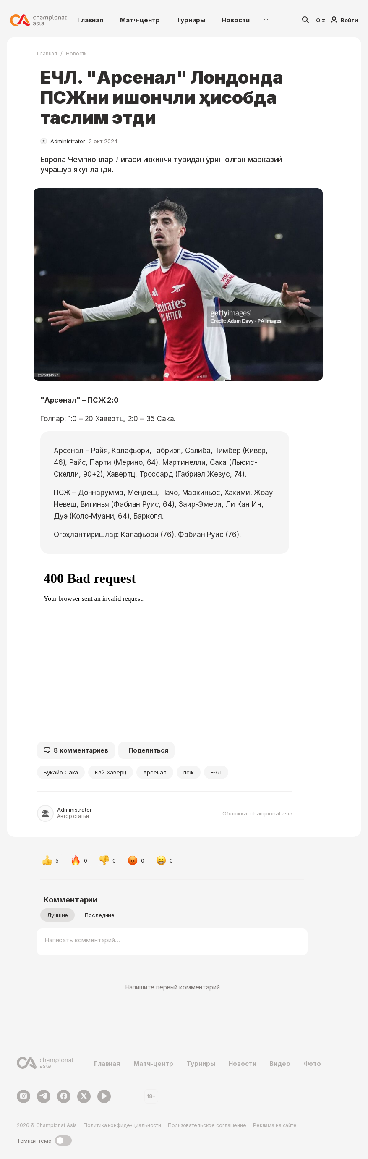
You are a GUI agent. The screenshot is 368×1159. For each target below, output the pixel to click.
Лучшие (57, 915)
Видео (279, 1063)
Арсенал (155, 772)
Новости (235, 20)
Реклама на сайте (275, 1125)
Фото (312, 1063)
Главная (90, 20)
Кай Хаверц (110, 772)
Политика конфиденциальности (122, 1125)
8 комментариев (76, 750)
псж (188, 772)
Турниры (190, 20)
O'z (320, 20)
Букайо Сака (61, 772)
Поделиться (148, 750)
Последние (100, 915)
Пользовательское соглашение (207, 1125)
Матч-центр (140, 20)
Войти (344, 20)
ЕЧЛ (216, 772)
